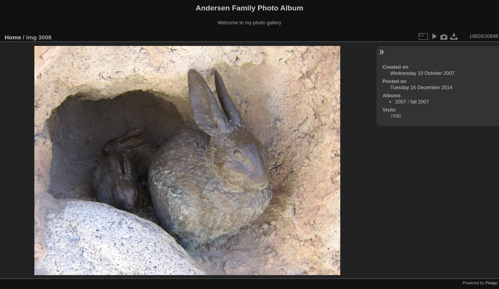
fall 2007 (419, 102)
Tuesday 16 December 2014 (421, 87)
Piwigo (491, 283)
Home (13, 37)
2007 (400, 102)
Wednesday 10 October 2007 (422, 73)
